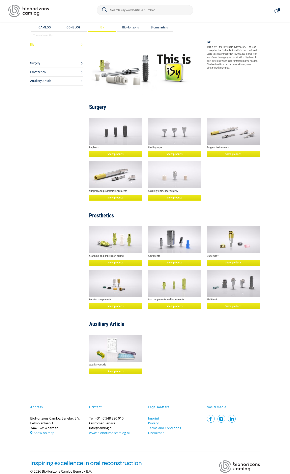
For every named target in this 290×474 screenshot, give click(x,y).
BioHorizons (130, 27)
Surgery (97, 107)
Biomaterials (159, 27)
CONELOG (73, 27)
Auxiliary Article (106, 324)
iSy (102, 27)
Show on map (44, 433)
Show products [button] (115, 154)
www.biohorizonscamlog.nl (109, 433)
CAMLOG (44, 27)
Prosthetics (101, 215)
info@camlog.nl (100, 428)
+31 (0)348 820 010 (109, 418)
